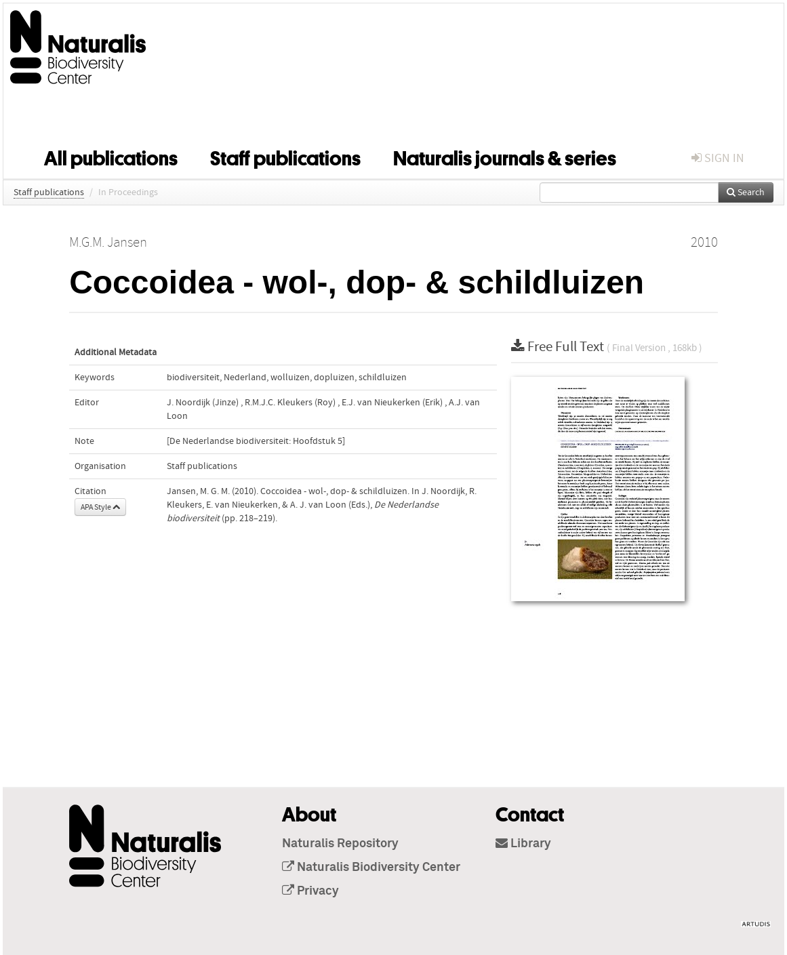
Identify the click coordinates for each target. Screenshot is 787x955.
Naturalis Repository (340, 844)
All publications (111, 156)
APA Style (100, 507)
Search (746, 192)
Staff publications (285, 156)
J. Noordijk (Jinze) (203, 402)
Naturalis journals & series (504, 156)
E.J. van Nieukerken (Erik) (392, 402)
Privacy (310, 891)
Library (523, 844)
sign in (717, 158)
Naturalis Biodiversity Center (371, 867)
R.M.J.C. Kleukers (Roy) (290, 402)
